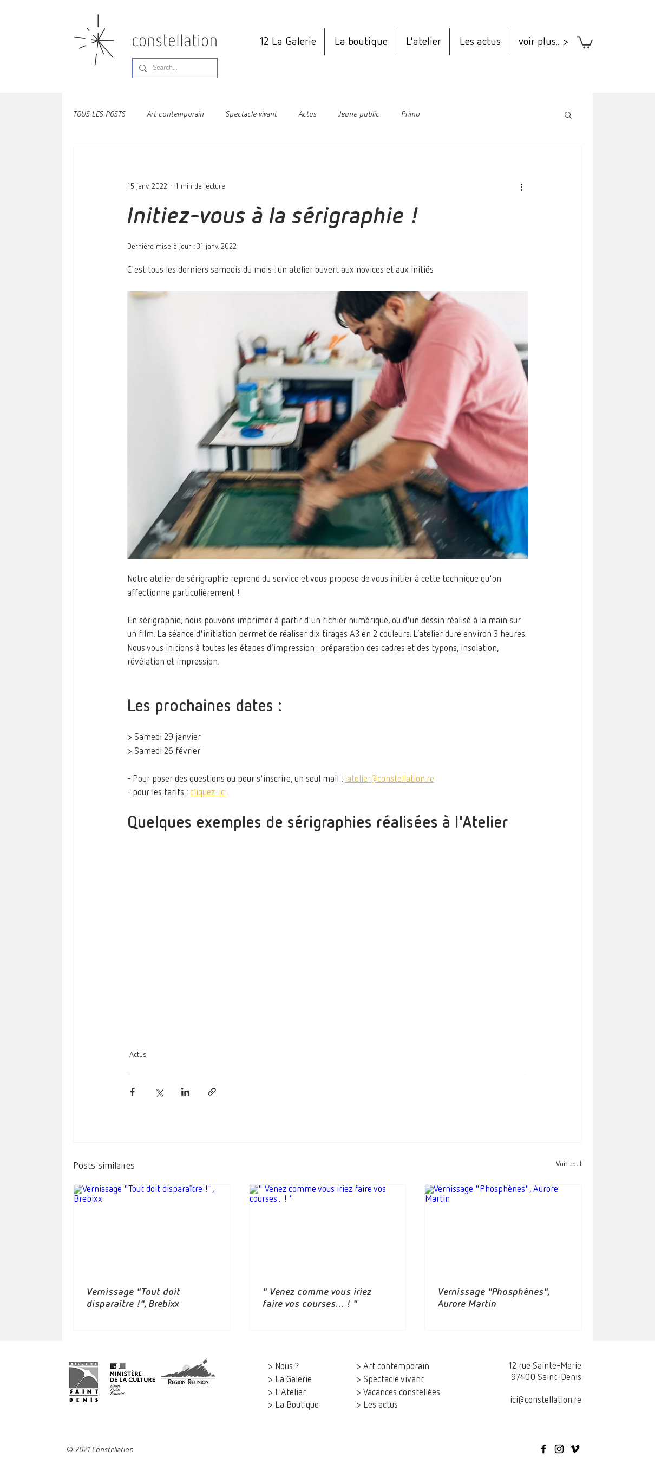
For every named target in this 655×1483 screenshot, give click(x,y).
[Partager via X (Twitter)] (159, 1092)
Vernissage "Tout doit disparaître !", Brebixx (133, 1298)
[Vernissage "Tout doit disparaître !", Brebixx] (152, 1229)
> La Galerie (290, 1379)
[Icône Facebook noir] (543, 1449)
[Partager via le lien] (212, 1092)
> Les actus (377, 1405)
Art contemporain (175, 114)
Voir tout (569, 1164)
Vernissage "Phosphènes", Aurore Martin (493, 1298)
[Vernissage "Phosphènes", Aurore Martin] (503, 1229)
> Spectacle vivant (390, 1379)
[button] (585, 41)
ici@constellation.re (545, 1400)
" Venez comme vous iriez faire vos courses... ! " (317, 1298)
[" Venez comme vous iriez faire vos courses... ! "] (328, 1229)
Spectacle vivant (251, 114)
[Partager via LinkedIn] (185, 1092)
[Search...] (173, 68)
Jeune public (358, 114)
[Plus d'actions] (521, 186)
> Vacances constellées (398, 1392)
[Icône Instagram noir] (559, 1449)
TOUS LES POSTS (99, 114)
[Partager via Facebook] (132, 1092)
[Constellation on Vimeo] (575, 1449)
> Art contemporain (392, 1366)
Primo (410, 114)
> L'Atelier (287, 1392)
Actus (308, 114)
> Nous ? (283, 1366)
